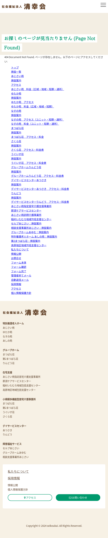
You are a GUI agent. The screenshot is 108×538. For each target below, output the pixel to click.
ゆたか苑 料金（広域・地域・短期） (32, 106)
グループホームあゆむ (14, 452)
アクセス (16, 85)
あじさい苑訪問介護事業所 (26, 215)
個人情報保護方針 (21, 293)
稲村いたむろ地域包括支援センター (31, 219)
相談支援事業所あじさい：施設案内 (31, 228)
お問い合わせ (78, 497)
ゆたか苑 (16, 93)
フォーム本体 (18, 262)
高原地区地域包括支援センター (28, 245)
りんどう (16, 193)
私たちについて (20, 249)
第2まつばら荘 (10, 359)
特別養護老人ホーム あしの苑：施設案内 (34, 236)
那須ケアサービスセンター (26, 210)
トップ (15, 67)
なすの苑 (16, 111)
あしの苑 (7, 340)
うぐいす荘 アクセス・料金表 (28, 163)
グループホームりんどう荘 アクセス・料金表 (37, 176)
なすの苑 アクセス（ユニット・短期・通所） (37, 119)
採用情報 (16, 284)
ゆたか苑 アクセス (22, 102)
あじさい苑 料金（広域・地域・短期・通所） (37, 89)
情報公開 (16, 254)
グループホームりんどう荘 (26, 167)
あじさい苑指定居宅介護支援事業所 (31, 206)
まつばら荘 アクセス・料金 (27, 137)
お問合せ (16, 258)
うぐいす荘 (17, 154)
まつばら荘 (17, 128)
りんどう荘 (8, 363)
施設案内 (16, 80)
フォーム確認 (18, 267)
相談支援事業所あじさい (16, 457)
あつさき (7, 430)
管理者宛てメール (21, 275)
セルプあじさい (11, 448)
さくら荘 (16, 141)
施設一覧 (16, 72)
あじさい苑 (17, 76)
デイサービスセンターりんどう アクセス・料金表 (40, 202)
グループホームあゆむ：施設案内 (30, 232)
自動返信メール (20, 280)
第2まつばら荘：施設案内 (25, 241)
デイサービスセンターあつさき (28, 180)
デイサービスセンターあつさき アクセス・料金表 (40, 189)
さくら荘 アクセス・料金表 (27, 150)
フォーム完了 (18, 271)
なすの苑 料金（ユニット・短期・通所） (35, 124)
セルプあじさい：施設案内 (26, 223)
